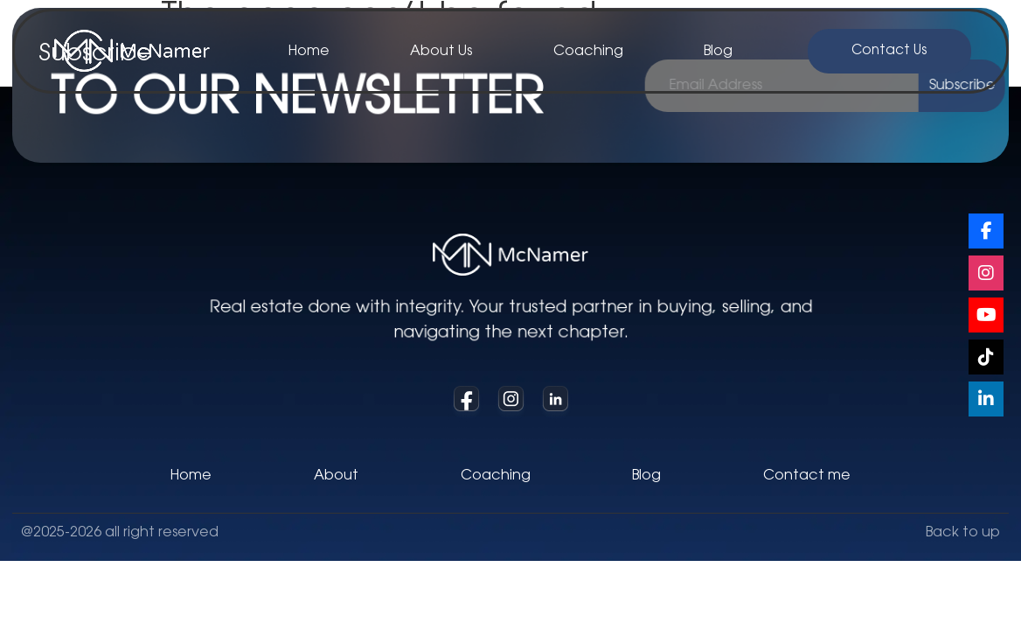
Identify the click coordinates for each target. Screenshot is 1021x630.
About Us (441, 52)
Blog (718, 52)
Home (309, 52)
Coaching (588, 52)
